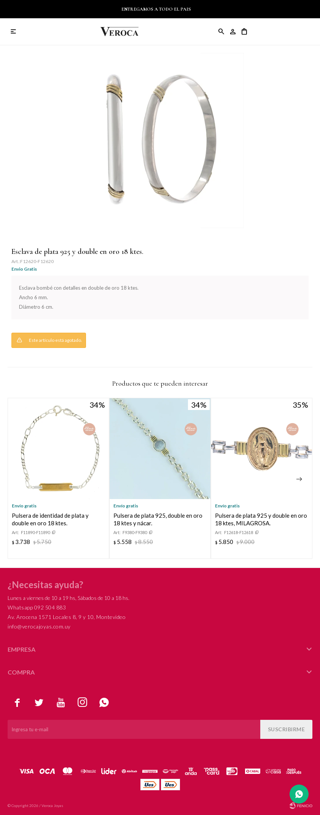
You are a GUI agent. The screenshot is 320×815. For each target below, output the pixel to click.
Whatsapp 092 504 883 (37, 607)
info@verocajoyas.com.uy (39, 626)
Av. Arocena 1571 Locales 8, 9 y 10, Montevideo (67, 617)
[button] (299, 479)
